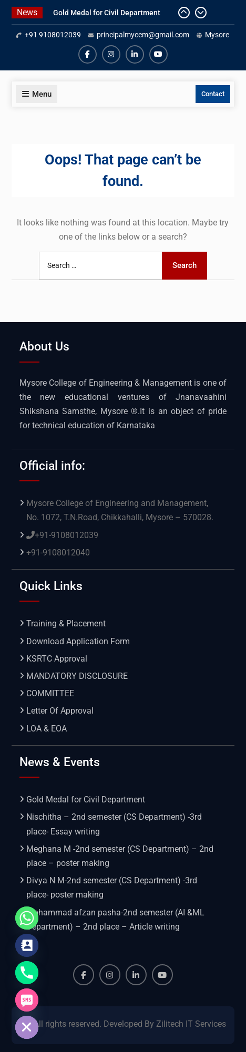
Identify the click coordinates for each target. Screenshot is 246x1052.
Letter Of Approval (60, 711)
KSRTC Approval (56, 659)
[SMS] (26, 1000)
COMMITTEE (50, 693)
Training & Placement (66, 623)
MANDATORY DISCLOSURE (77, 676)
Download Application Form (78, 641)
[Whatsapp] (26, 918)
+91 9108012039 (53, 34)
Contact (212, 94)
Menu (37, 94)
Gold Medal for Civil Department (106, 12)
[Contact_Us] (26, 945)
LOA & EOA (46, 729)
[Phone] (26, 972)
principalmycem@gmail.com (143, 34)
